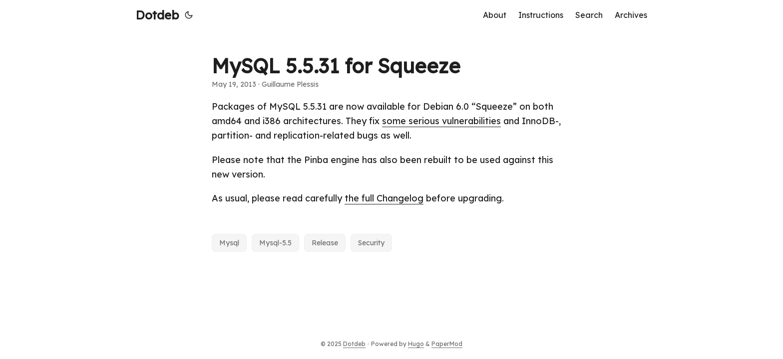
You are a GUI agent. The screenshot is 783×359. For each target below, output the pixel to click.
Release (325, 242)
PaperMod (446, 344)
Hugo (416, 344)
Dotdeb (157, 14)
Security (371, 242)
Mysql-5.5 (275, 242)
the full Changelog (384, 198)
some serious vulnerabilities (441, 121)
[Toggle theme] (189, 15)
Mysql (229, 242)
